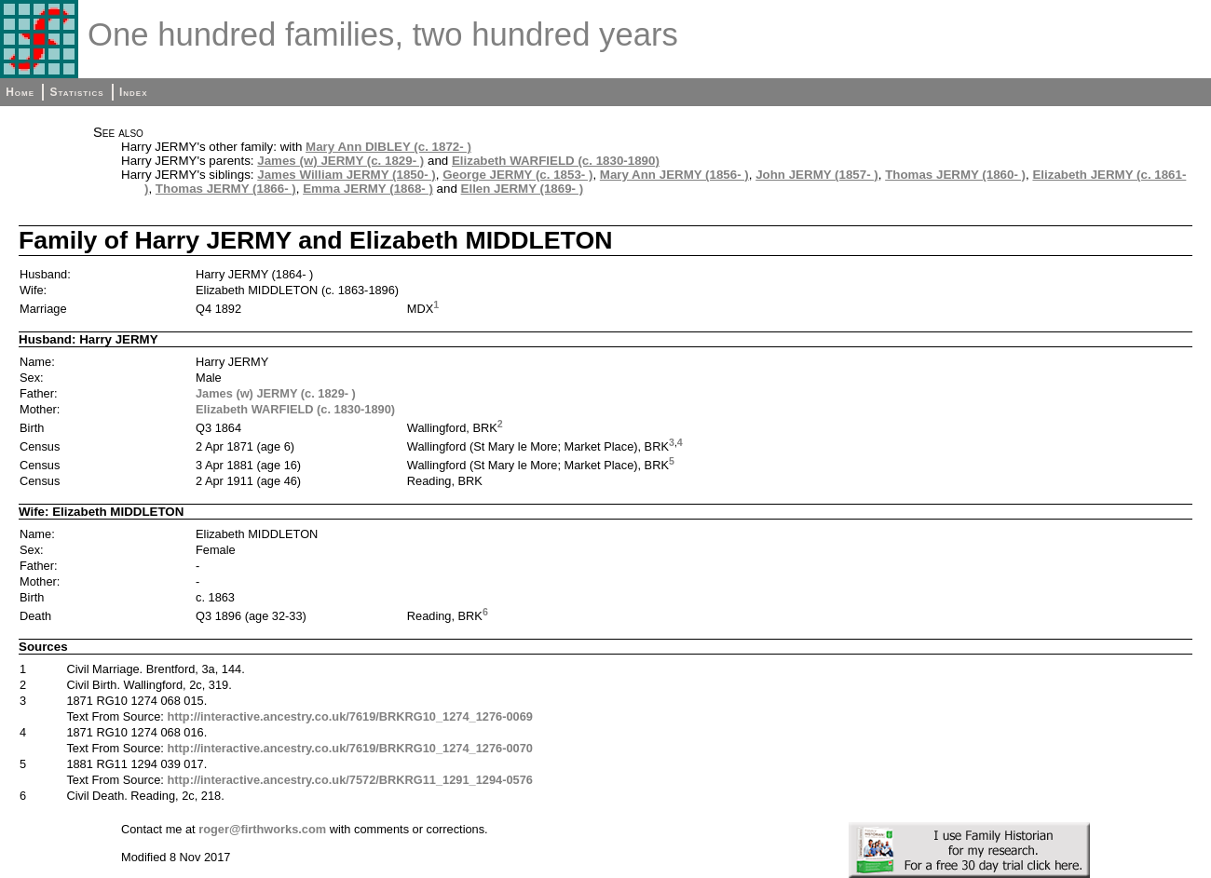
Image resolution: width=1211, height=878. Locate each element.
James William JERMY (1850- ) (346, 175)
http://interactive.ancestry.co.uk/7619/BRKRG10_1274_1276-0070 (349, 748)
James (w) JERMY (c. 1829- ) (340, 161)
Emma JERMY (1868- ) (368, 189)
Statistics (76, 92)
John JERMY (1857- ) (816, 175)
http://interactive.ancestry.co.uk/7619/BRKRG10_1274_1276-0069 (349, 716)
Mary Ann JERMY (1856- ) (674, 175)
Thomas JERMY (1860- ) (955, 175)
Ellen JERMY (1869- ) (522, 189)
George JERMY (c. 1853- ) (517, 175)
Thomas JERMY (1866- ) (226, 189)
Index (133, 92)
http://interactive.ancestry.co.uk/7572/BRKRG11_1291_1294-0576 (349, 780)
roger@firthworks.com (262, 829)
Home (20, 92)
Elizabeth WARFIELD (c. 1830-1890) (556, 161)
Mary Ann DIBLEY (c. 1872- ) (388, 147)
